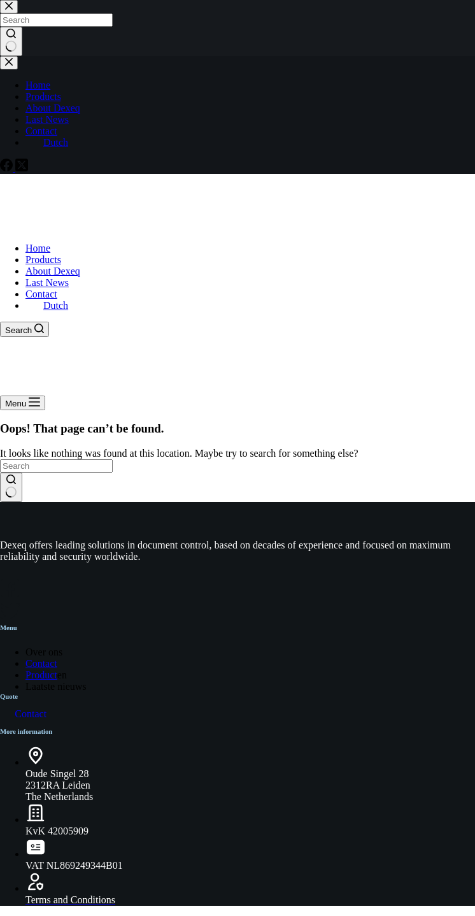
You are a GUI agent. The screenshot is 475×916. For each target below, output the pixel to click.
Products (43, 259)
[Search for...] (56, 466)
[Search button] (11, 487)
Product (41, 674)
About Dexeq (52, 271)
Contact (41, 294)
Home (37, 248)
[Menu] (22, 403)
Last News (47, 282)
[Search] (24, 329)
